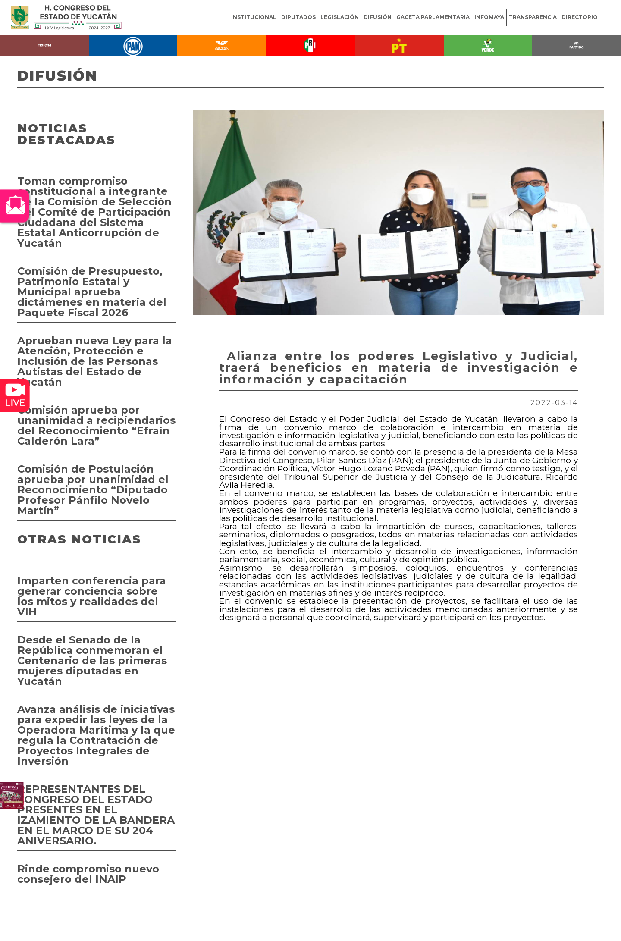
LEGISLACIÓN (339, 17)
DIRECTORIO (579, 17)
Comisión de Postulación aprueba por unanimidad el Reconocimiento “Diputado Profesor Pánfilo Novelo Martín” (93, 490)
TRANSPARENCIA (533, 17)
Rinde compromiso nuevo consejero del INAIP (88, 874)
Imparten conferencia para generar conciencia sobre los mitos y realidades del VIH (91, 596)
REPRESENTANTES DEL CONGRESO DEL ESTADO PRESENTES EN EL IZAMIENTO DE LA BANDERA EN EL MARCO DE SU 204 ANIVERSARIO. (96, 815)
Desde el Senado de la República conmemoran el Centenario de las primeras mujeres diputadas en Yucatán (92, 660)
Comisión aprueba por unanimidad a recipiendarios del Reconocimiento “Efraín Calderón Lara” (96, 425)
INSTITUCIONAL (253, 17)
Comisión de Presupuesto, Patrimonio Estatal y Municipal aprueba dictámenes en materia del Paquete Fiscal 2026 (91, 292)
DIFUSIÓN (378, 17)
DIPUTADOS (298, 17)
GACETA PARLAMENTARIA (433, 17)
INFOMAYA (489, 17)
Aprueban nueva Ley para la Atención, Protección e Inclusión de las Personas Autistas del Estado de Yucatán (94, 361)
